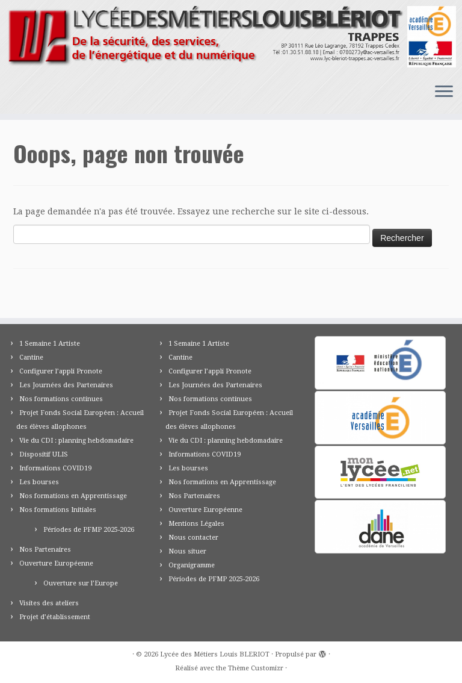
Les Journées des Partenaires (66, 385)
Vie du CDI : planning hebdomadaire (76, 440)
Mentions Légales (196, 524)
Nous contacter (193, 537)
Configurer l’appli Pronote (60, 371)
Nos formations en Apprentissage (73, 496)
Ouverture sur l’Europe (80, 583)
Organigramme (191, 565)
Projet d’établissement (54, 617)
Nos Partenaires (45, 550)
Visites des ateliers (49, 603)
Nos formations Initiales (57, 510)
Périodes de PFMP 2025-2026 (88, 530)
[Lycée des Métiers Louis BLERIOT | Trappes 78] (231, 36)
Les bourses (39, 482)
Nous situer (187, 551)
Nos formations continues (61, 399)
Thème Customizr (255, 668)
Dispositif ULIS (43, 454)
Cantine (31, 357)
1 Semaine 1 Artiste (49, 344)
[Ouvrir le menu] (444, 92)
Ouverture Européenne (56, 563)
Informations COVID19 (55, 468)
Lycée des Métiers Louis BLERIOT (215, 654)
